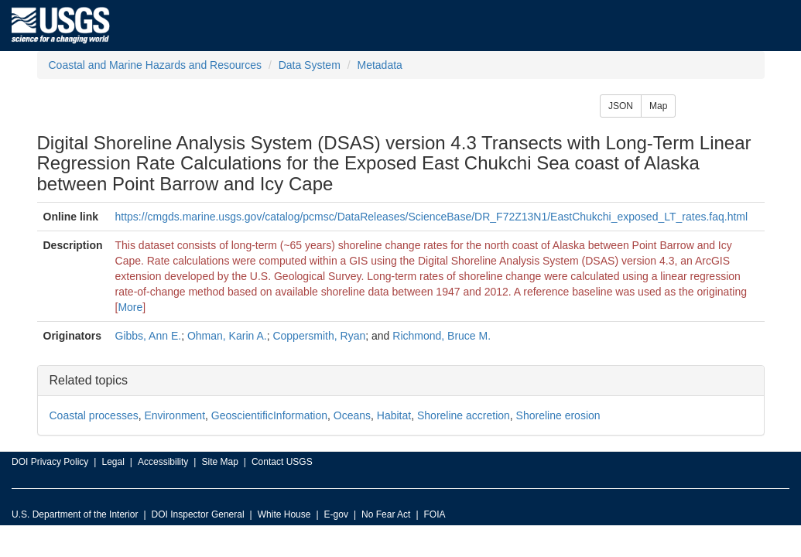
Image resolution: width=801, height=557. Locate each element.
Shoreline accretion (463, 415)
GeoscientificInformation (269, 415)
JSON (620, 106)
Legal (112, 461)
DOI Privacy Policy (50, 461)
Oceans (352, 415)
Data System (310, 65)
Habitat (394, 415)
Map (658, 106)
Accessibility (163, 461)
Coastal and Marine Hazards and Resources (155, 65)
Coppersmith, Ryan (318, 336)
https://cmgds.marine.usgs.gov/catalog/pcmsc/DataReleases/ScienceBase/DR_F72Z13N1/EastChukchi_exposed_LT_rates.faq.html (431, 216)
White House (284, 514)
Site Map (219, 461)
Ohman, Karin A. (227, 336)
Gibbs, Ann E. (148, 336)
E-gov (336, 514)
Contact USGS (282, 461)
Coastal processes (94, 415)
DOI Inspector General (198, 514)
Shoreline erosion (558, 415)
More (130, 307)
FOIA (435, 514)
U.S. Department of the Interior (75, 514)
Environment (174, 415)
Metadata (379, 65)
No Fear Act (385, 514)
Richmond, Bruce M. (441, 336)
